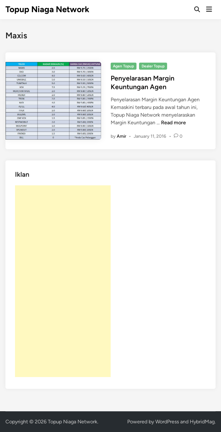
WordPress (167, 422)
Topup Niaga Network (47, 9)
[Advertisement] (63, 281)
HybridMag (202, 422)
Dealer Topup (153, 66)
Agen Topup (123, 66)
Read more (173, 123)
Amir (121, 136)
